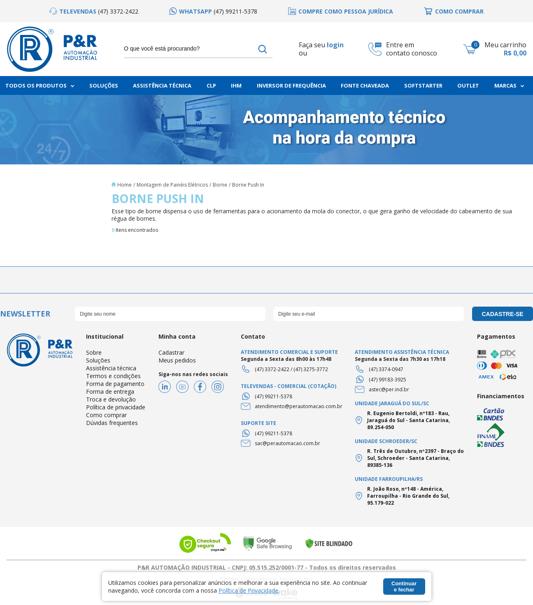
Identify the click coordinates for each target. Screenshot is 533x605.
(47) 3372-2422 (272, 369)
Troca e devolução (111, 399)
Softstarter (423, 85)
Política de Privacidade (248, 590)
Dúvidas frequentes (112, 423)
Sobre (94, 352)
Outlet (468, 85)
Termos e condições (113, 376)
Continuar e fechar (404, 586)
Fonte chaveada (365, 85)
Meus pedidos (177, 360)
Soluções (103, 85)
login (335, 44)
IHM (236, 85)
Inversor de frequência (291, 85)
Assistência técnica (111, 368)
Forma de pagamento (115, 384)
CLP (211, 85)
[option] (94, 11)
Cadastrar (171, 352)
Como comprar (106, 415)
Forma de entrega (110, 391)
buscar (262, 48)
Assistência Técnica (162, 85)
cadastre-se (502, 314)
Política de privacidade (115, 407)
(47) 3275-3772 (310, 369)
